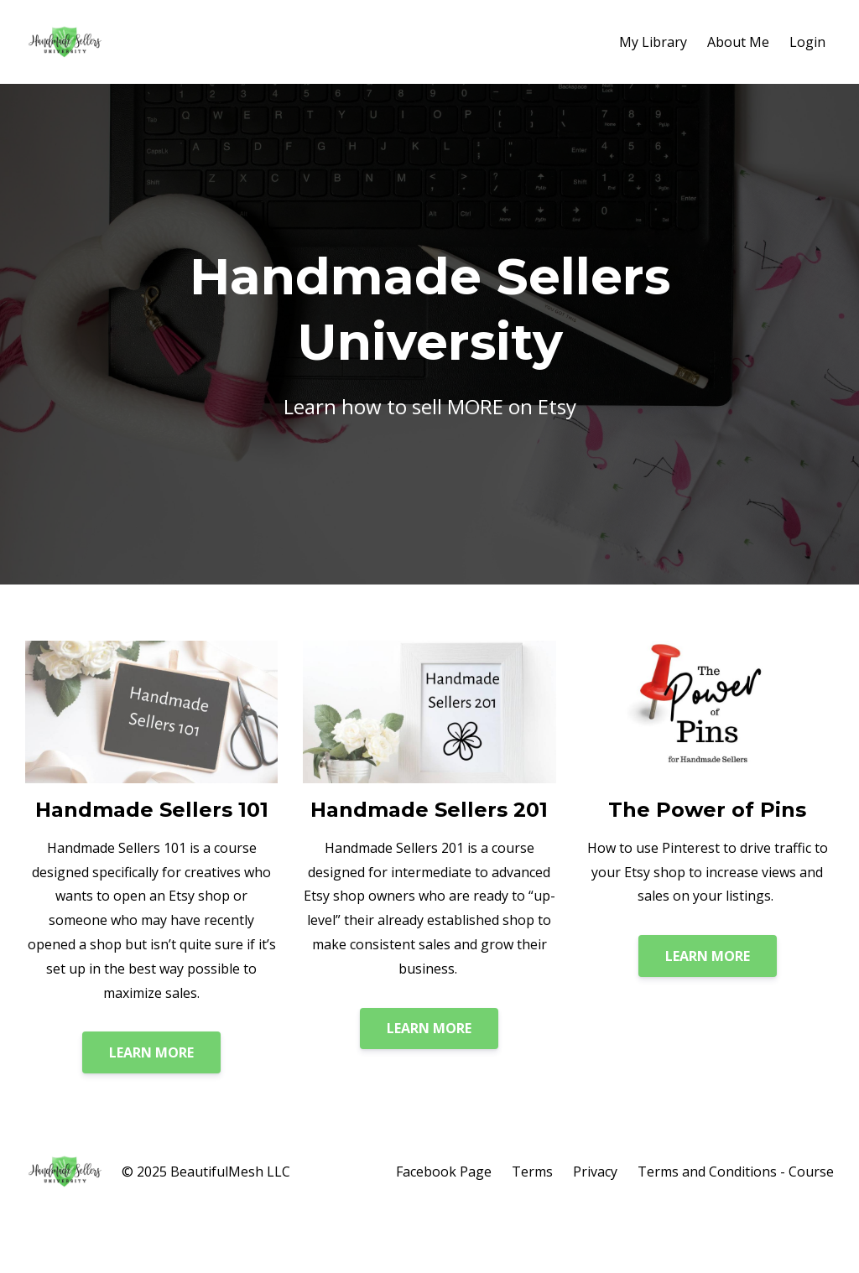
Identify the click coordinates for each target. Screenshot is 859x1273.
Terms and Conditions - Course (736, 1171)
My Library (653, 42)
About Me (738, 42)
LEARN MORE (151, 1052)
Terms (532, 1171)
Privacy (595, 1171)
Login (807, 42)
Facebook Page (444, 1171)
